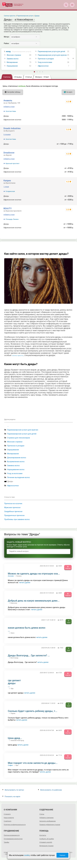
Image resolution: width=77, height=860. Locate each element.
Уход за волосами (45, 62)
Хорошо (62, 855)
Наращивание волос (15, 469)
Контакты (42, 835)
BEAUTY (8, 208)
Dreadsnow (9, 152)
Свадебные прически (13, 511)
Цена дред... (15, 738)
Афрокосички (43, 66)
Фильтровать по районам (50, 790)
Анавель (8, 100)
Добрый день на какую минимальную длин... (34, 600)
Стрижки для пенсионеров (18, 438)
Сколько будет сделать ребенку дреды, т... (32, 711)
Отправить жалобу (45, 842)
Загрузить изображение (47, 821)
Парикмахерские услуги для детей (51, 51)
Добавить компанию (46, 818)
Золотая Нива (11, 111)
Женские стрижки (14, 55)
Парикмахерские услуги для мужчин (52, 55)
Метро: (6, 37)
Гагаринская (10, 191)
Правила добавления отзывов (49, 824)
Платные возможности (12, 835)
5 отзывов (7, 134)
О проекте (7, 814)
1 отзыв (6, 187)
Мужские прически (12, 507)
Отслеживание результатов (13, 839)
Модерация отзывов (46, 846)
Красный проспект (12, 163)
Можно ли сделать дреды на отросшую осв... (34, 573)
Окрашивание (12, 66)
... (8, 426)
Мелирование (12, 62)
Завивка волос (13, 59)
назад (18, 51)
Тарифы (6, 842)
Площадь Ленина (12, 219)
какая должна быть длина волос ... (26, 629)
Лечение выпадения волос (18, 477)
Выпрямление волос (16, 461)
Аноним (11, 576)
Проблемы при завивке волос (17, 519)
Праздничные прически (14, 515)
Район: (6, 43)
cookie (27, 855)
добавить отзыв (9, 106)
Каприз (7, 180)
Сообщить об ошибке (46, 839)
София (10, 765)
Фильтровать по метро (13, 790)
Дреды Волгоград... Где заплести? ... (29, 655)
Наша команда (9, 818)
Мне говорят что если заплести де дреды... (32, 763)
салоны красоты (17, 355)
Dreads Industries (12, 128)
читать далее (24, 582)
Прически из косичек (13, 503)
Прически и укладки (46, 59)
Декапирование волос (16, 458)
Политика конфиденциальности (15, 824)
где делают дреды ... (14, 683)
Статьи (41, 814)
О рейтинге (7, 821)
